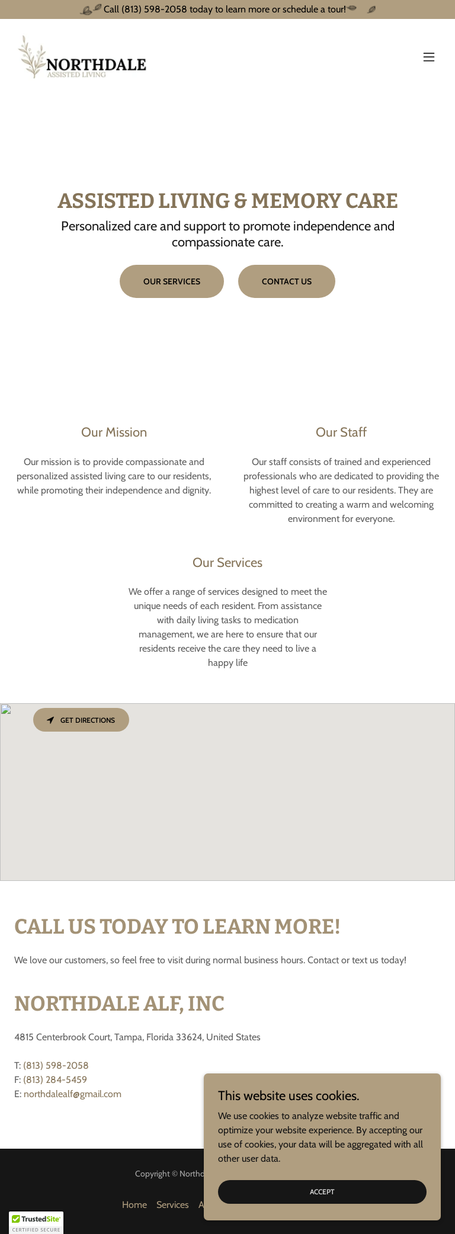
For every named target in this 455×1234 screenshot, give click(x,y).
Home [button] (134, 1204)
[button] (429, 57)
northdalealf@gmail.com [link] (72, 1094)
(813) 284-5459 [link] (55, 1079)
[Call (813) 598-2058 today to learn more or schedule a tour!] (227, 9)
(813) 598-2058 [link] (56, 1065)
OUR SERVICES (171, 281)
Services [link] (172, 1204)
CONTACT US (287, 281)
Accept (322, 1191)
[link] (83, 57)
